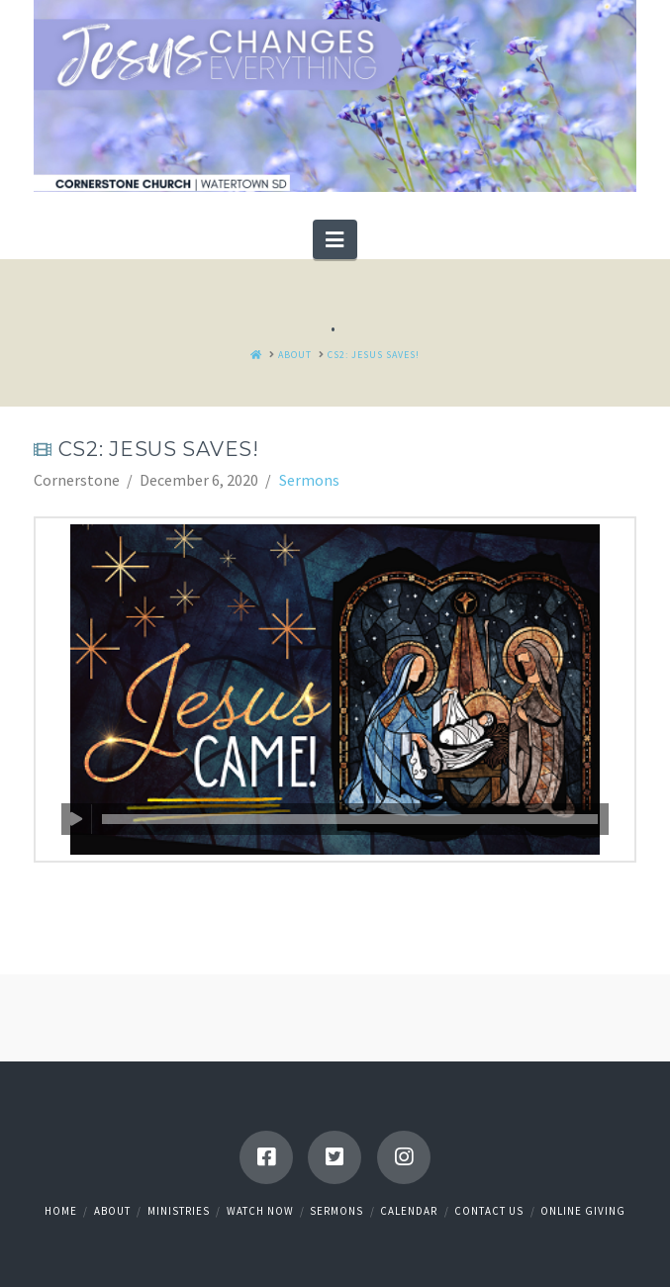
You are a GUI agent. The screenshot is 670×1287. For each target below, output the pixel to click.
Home (61, 1211)
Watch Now (260, 1211)
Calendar (408, 1211)
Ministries (178, 1211)
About (112, 1211)
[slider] (350, 819)
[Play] (76, 819)
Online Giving (582, 1211)
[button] (334, 239)
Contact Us (489, 1211)
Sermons (309, 480)
